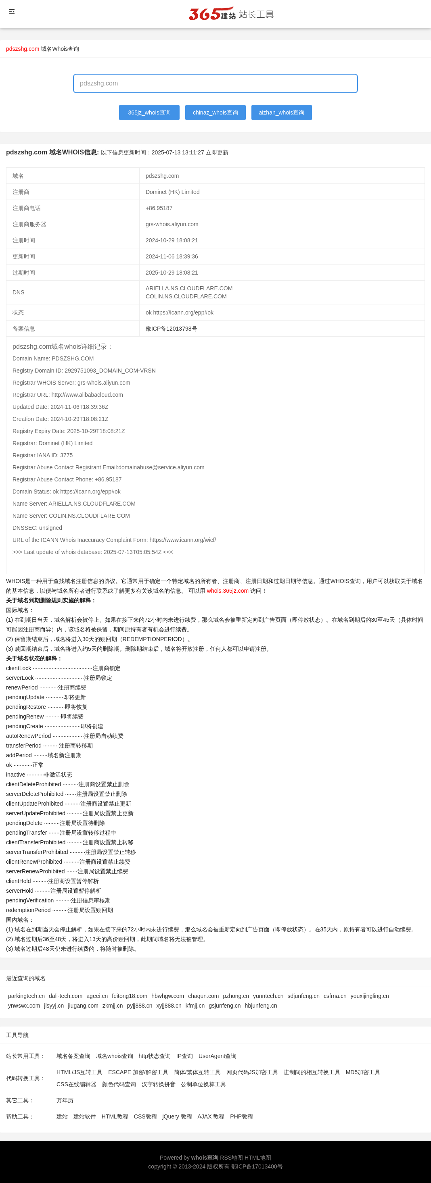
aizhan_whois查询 (281, 112)
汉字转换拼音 (159, 1084)
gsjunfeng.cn (225, 1005)
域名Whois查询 (60, 49)
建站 (62, 1116)
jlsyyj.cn (54, 1005)
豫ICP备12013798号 (171, 328)
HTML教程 (115, 1116)
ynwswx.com (24, 1005)
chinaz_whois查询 (215, 112)
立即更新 (217, 152)
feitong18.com (129, 996)
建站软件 (84, 1116)
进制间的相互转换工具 (312, 1072)
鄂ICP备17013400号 (257, 1166)
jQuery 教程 (177, 1116)
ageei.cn (97, 996)
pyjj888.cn (139, 1005)
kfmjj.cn (195, 1005)
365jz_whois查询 (149, 112)
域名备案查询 (73, 1056)
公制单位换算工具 (203, 1084)
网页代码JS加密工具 (252, 1072)
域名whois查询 (114, 1056)
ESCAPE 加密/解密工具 (138, 1072)
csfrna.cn (335, 996)
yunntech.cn (268, 996)
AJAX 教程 (211, 1116)
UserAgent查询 (217, 1056)
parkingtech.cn (26, 996)
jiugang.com (83, 1005)
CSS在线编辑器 (76, 1084)
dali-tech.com (65, 996)
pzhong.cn (236, 996)
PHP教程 (241, 1116)
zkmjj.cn (113, 1005)
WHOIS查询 (345, 581)
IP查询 (184, 1056)
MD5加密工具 (363, 1072)
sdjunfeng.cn (304, 996)
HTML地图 (258, 1157)
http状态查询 (155, 1056)
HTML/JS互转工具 (79, 1072)
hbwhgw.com (167, 996)
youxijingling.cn (370, 996)
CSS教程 (145, 1116)
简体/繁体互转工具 (197, 1072)
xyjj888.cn (168, 1005)
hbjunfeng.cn (261, 1005)
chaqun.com (203, 996)
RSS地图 (231, 1157)
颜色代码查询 (119, 1084)
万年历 (64, 1100)
